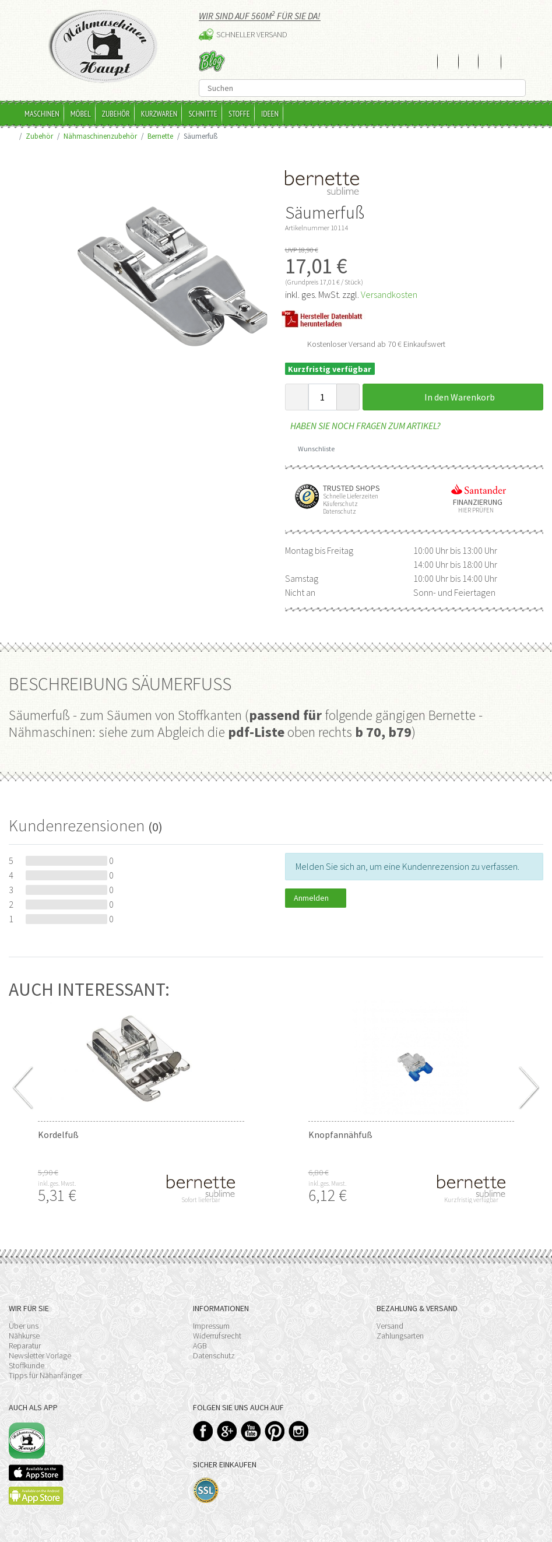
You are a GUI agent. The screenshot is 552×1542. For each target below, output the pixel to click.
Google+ (227, 1431)
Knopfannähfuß (340, 1134)
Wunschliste (312, 448)
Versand (390, 1325)
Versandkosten (389, 294)
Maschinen (41, 113)
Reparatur (25, 1345)
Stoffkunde (26, 1365)
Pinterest (275, 1431)
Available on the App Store (36, 1472)
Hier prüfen (473, 510)
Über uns (23, 1325)
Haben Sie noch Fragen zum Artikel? (363, 425)
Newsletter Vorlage (40, 1355)
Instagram (299, 1431)
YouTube (251, 1431)
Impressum (211, 1325)
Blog (212, 61)
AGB (200, 1345)
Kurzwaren (159, 113)
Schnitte (202, 113)
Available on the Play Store (36, 1496)
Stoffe (239, 113)
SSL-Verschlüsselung (206, 1490)
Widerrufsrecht (217, 1335)
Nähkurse (24, 1335)
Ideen (270, 113)
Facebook (203, 1431)
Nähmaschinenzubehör (100, 135)
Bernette (160, 135)
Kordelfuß (58, 1134)
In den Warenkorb (453, 397)
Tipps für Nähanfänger (45, 1375)
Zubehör (116, 113)
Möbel (81, 113)
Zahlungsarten (400, 1335)
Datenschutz (214, 1355)
